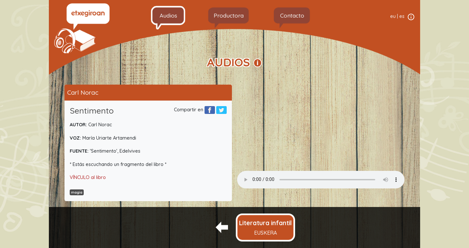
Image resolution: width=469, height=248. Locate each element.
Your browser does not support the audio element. (321, 179)
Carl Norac (82, 92)
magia (76, 192)
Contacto (292, 15)
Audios (168, 15)
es (402, 16)
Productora (229, 15)
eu (393, 16)
